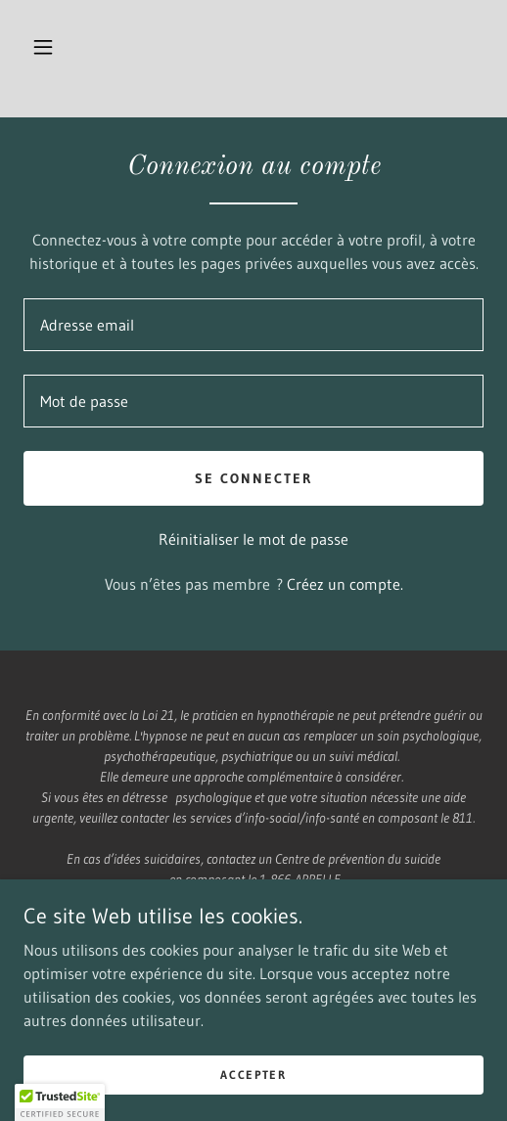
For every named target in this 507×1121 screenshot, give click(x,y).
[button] (43, 47)
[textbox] (253, 324)
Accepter (253, 1074)
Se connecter (253, 478)
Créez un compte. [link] (345, 584)
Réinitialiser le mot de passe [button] (253, 539)
